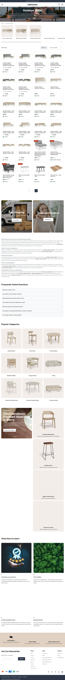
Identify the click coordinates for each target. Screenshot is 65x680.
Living (32, 657)
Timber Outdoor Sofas (6, 267)
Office (32, 664)
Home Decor (34, 668)
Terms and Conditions (5, 676)
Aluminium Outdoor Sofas (9, 266)
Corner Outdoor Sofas (46, 251)
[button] (44, 1)
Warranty (44, 664)
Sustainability (60, 657)
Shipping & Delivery (47, 659)
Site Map (25, 676)
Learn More (16, 220)
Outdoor (33, 666)
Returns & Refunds (46, 661)
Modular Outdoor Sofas (48, 249)
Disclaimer (20, 676)
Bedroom (33, 659)
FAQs (43, 655)
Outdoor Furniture (16, 275)
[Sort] (56, 47)
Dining (32, 655)
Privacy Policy (14, 676)
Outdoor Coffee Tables (24, 273)
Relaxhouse (10, 679)
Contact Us (48, 219)
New (32, 653)
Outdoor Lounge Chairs (47, 271)
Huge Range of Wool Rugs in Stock (32, 1)
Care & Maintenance (47, 657)
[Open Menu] (2, 4)
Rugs (32, 661)
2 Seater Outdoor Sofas (51, 257)
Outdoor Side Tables (36, 273)
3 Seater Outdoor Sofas (40, 258)
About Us (59, 653)
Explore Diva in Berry (9, 430)
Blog (58, 655)
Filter (44, 47)
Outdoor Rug (60, 244)
